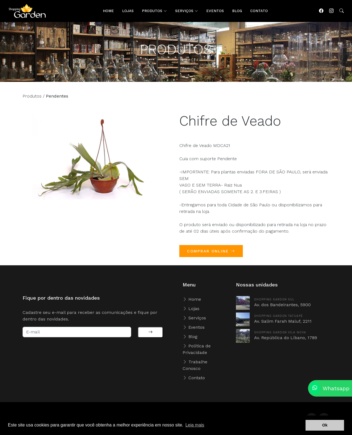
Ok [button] (325, 425)
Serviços (194, 317)
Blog (190, 336)
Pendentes (57, 99)
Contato (194, 377)
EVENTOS (215, 11)
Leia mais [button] (194, 425)
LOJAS (128, 11)
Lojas (191, 308)
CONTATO (259, 11)
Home (192, 299)
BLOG (237, 11)
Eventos (194, 327)
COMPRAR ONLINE (211, 254)
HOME (108, 11)
